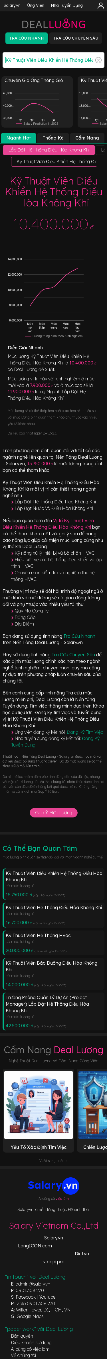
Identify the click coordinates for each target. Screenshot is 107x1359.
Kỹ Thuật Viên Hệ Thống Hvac (38, 935)
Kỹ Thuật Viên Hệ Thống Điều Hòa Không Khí (54, 907)
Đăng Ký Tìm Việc (85, 732)
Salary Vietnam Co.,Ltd (53, 1225)
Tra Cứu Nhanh (79, 636)
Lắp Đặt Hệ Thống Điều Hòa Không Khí (55, 502)
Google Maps (30, 1316)
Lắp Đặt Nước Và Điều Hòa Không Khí (54, 508)
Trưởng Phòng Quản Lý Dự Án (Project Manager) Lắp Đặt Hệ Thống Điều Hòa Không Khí (47, 1004)
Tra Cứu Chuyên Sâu (74, 654)
